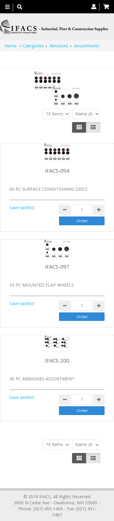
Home (11, 46)
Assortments (86, 46)
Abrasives (60, 46)
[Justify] (93, 127)
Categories (33, 46)
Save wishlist (21, 207)
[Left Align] (79, 127)
